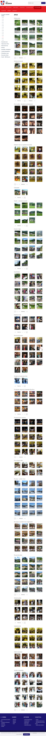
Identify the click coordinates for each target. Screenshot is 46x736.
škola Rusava (26, 722)
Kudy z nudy (26, 723)
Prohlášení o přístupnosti (5, 722)
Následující (21, 57)
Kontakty (2, 726)
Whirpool (14, 719)
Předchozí (19, 100)
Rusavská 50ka (26, 720)
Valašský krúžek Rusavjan (40, 720)
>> (24, 57)
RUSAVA (9, 3)
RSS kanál (3, 723)
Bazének (14, 720)
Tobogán (14, 722)
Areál (14, 723)
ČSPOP (37, 719)
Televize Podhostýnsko (28, 719)
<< (15, 100)
